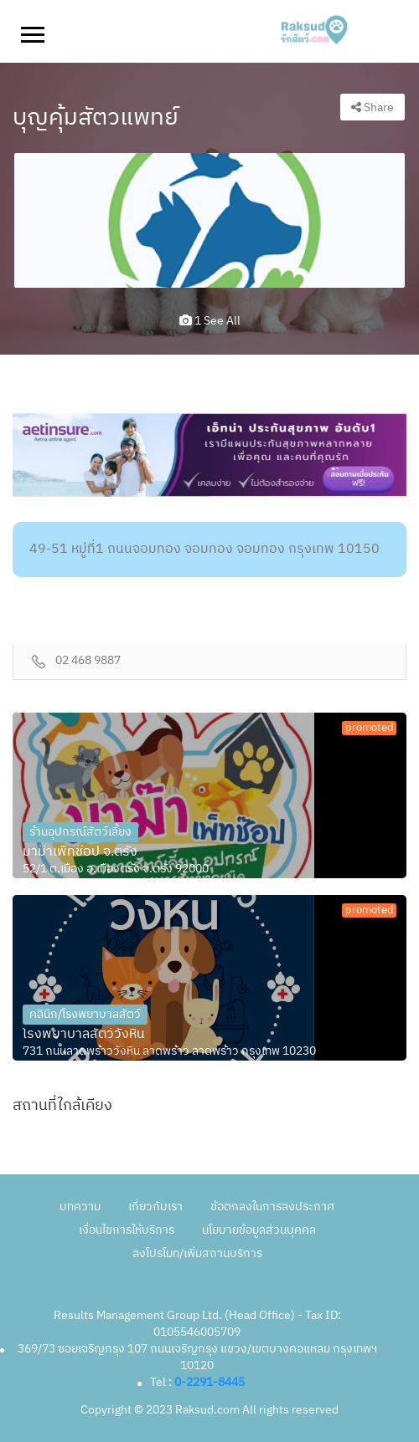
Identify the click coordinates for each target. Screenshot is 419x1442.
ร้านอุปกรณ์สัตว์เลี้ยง (80, 831)
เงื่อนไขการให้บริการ (126, 1230)
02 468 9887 (88, 661)
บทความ (80, 1206)
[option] (209, 220)
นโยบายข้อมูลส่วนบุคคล (259, 1230)
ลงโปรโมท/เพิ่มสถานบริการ (197, 1253)
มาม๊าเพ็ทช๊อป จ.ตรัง (80, 852)
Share (372, 107)
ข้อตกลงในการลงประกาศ (272, 1206)
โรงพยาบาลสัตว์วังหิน (84, 1034)
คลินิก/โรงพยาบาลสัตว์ (85, 1014)
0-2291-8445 (209, 1382)
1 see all (210, 320)
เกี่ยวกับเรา (155, 1206)
